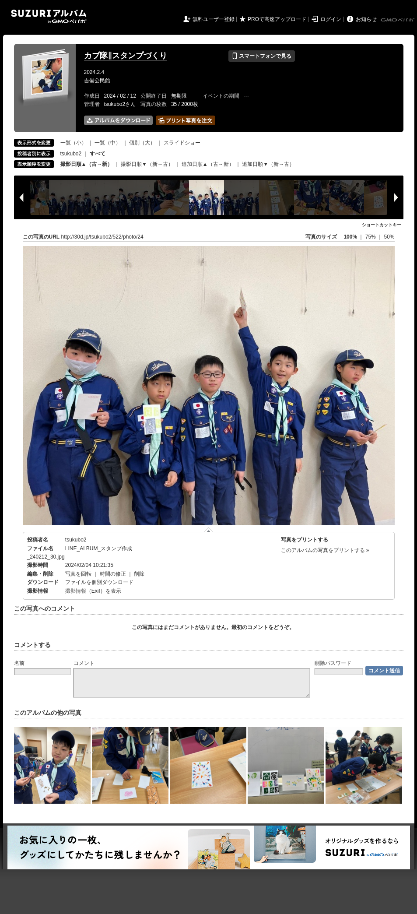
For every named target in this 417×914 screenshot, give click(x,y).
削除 (139, 574)
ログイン (330, 19)
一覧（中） (108, 143)
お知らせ (366, 19)
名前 (19, 663)
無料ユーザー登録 (214, 19)
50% (389, 237)
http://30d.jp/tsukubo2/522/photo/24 (102, 237)
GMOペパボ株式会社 (398, 20)
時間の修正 (113, 574)
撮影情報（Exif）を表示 (93, 591)
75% (371, 237)
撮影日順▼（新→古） (147, 164)
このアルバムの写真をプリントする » (325, 550)
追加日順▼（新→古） (268, 164)
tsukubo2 (71, 154)
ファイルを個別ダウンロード (99, 582)
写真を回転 (78, 574)
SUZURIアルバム (49, 16)
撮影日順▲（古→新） (86, 164)
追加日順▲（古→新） (208, 164)
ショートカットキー (381, 224)
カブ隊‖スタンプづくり (125, 55)
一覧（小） (73, 143)
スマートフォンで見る (261, 56)
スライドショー (182, 143)
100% (350, 237)
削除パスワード (333, 663)
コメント (84, 663)
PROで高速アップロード (277, 19)
